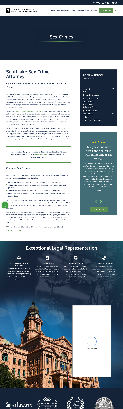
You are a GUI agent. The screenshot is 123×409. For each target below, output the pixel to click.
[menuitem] (86, 88)
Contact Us (106, 10)
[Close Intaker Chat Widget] (116, 347)
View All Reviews (98, 209)
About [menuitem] (73, 11)
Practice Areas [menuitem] (63, 11)
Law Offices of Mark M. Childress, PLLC (28, 111)
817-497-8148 (109, 3)
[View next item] (101, 201)
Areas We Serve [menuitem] (83, 11)
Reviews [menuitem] (94, 11)
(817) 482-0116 (93, 357)
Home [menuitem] (53, 11)
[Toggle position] (112, 347)
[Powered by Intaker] (107, 405)
